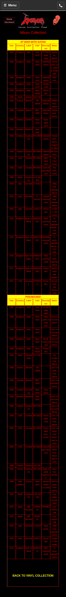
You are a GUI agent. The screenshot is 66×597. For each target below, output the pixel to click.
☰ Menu (10, 5)
